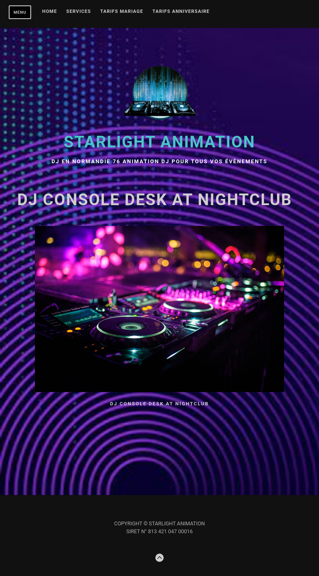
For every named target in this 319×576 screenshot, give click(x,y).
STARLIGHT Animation (159, 141)
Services (78, 11)
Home (49, 11)
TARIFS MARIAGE (121, 11)
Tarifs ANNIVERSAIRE (181, 11)
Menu (20, 12)
